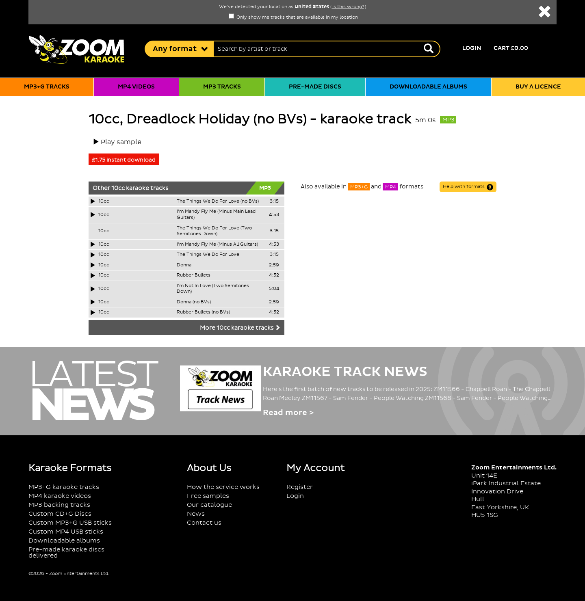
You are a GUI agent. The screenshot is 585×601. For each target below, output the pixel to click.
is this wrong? (348, 7)
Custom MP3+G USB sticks (70, 523)
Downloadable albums (428, 87)
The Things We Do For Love (208, 254)
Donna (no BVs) (194, 302)
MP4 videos (136, 87)
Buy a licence (538, 87)
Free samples (208, 496)
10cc (118, 188)
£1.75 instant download (124, 160)
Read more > (288, 413)
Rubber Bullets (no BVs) (203, 312)
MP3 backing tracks (59, 505)
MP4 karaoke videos (59, 496)
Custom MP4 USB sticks (65, 532)
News (196, 514)
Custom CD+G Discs (59, 514)
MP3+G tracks (46, 87)
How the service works (223, 487)
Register (299, 487)
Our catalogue (209, 505)
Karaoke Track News (345, 372)
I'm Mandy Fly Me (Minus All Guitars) (217, 244)
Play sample (121, 142)
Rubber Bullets (193, 275)
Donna (184, 265)
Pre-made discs (315, 87)
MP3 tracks (222, 87)
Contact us (204, 523)
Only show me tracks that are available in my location (293, 17)
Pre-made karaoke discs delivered (66, 553)
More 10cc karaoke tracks (240, 328)
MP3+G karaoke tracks (63, 487)
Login (471, 48)
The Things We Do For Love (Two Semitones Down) (214, 231)
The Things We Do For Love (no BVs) (218, 201)
